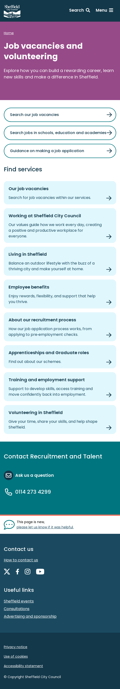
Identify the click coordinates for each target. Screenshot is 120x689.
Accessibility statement (23, 666)
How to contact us (21, 560)
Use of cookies (16, 656)
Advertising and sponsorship (30, 616)
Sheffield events (19, 601)
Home (9, 33)
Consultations (16, 609)
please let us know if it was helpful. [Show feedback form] (45, 527)
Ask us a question (34, 475)
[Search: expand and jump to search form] (79, 11)
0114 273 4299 (33, 492)
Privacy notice (15, 647)
